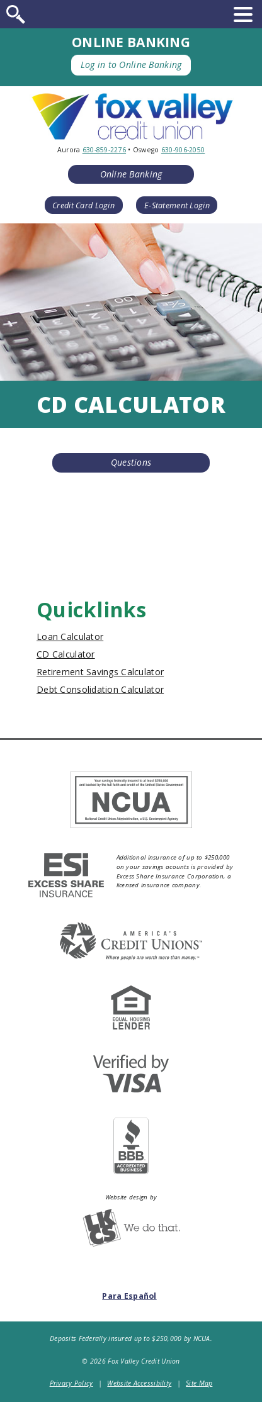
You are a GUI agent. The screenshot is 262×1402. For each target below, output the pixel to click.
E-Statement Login (177, 205)
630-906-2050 (183, 149)
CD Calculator (66, 654)
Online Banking (131, 174)
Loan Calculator (70, 636)
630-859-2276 (104, 149)
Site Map (199, 1383)
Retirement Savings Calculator (100, 672)
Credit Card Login (83, 205)
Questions (131, 462)
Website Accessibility (139, 1383)
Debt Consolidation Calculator (100, 689)
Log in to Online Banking (131, 64)
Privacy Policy (71, 1383)
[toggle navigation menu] (243, 14)
